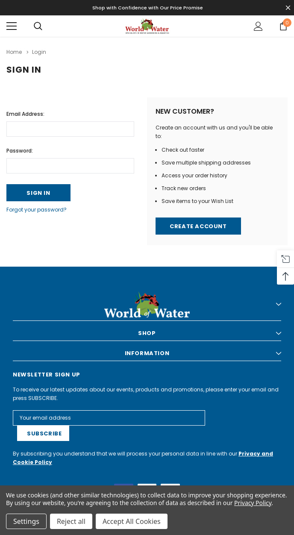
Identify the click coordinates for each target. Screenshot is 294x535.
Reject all (71, 521)
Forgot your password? (36, 209)
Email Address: (25, 114)
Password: (19, 150)
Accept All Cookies (132, 521)
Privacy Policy (252, 503)
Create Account (198, 226)
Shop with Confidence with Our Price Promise (147, 7)
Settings (26, 521)
